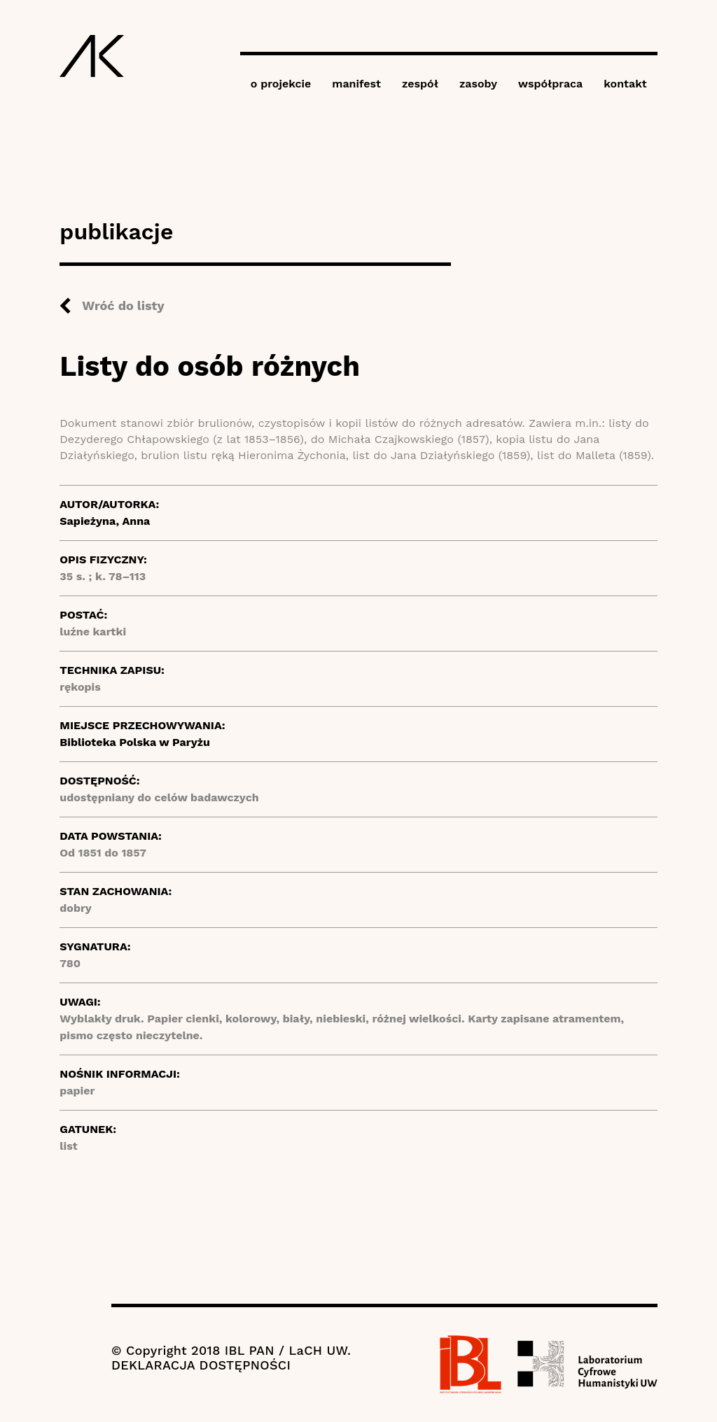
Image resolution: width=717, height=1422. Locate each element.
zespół (420, 83)
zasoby (478, 83)
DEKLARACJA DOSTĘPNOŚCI (201, 1365)
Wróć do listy (123, 305)
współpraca (550, 83)
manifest (356, 83)
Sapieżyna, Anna (105, 521)
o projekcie (281, 83)
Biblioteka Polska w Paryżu (135, 742)
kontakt (625, 83)
